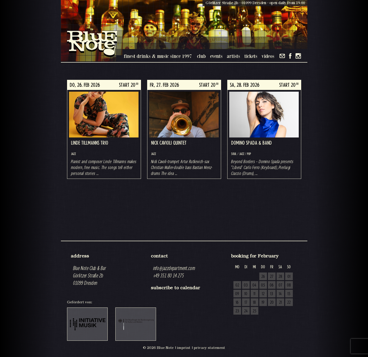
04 (254, 285)
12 (263, 294)
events (216, 56)
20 (272, 302)
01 (288, 276)
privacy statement (209, 348)
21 (280, 302)
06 (272, 285)
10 (245, 294)
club (201, 56)
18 (254, 302)
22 (289, 302)
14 (280, 294)
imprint (183, 348)
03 (246, 285)
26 (263, 276)
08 (289, 285)
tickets (250, 56)
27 (271, 276)
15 (288, 294)
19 (263, 302)
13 (271, 294)
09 (237, 294)
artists (233, 56)
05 (263, 285)
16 (237, 302)
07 (280, 285)
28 (280, 276)
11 (254, 294)
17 (246, 302)
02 (237, 285)
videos (268, 56)
